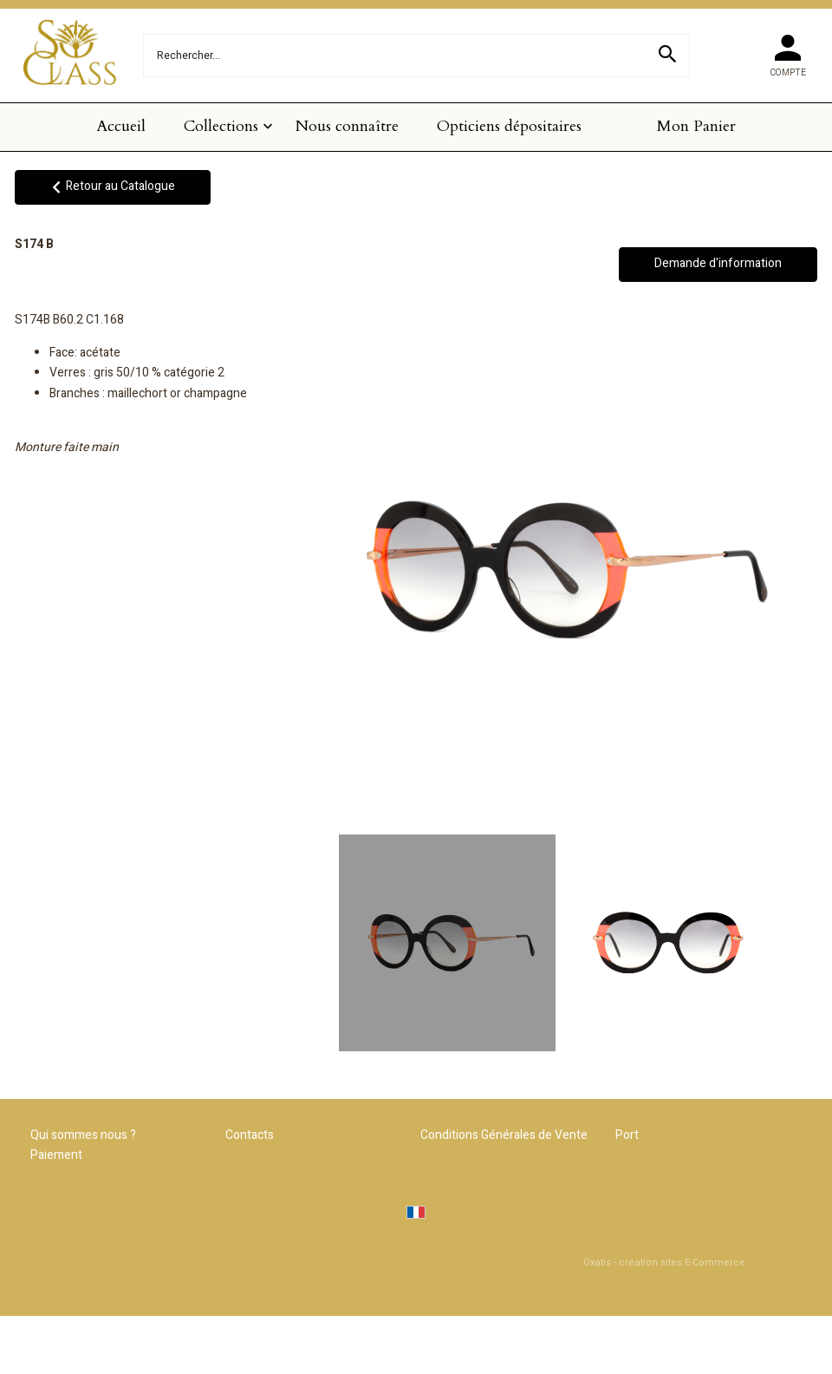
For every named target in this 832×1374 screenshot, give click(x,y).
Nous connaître (347, 126)
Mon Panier (696, 126)
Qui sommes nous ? (83, 1135)
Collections (221, 126)
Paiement (56, 1155)
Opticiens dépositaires (509, 126)
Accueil (121, 126)
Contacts (249, 1135)
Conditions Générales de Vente (504, 1135)
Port (627, 1135)
